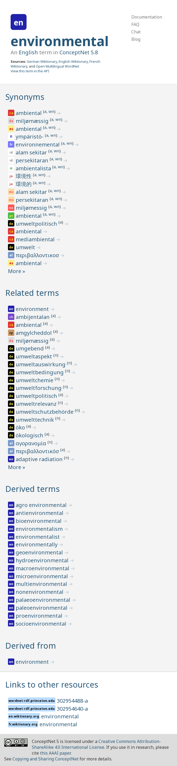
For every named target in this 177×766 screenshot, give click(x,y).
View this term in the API (30, 71)
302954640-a (72, 708)
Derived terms (32, 488)
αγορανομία (32, 443)
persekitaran (33, 160)
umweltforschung (39, 387)
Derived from (30, 645)
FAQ (135, 24)
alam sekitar (32, 152)
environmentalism (40, 528)
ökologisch (30, 435)
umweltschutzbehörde (45, 411)
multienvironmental (42, 583)
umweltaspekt (34, 356)
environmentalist (38, 536)
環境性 (24, 176)
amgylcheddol (34, 332)
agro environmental (42, 505)
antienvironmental (40, 512)
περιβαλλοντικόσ (38, 451)
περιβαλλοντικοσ (38, 255)
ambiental (29, 113)
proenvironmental (40, 615)
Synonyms (24, 96)
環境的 (24, 184)
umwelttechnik (35, 419)
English (28, 52)
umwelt (26, 247)
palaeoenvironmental (44, 599)
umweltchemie (35, 380)
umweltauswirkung (41, 364)
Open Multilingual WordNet (57, 66)
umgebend (30, 348)
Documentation (146, 17)
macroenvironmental (43, 568)
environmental (60, 41)
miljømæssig (33, 120)
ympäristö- (30, 136)
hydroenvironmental (43, 560)
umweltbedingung (40, 372)
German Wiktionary (42, 61)
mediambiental (36, 239)
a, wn (49, 111)
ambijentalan (33, 316)
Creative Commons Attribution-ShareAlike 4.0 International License (96, 744)
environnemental (38, 144)
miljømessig (32, 207)
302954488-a (72, 700)
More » (16, 271)
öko (21, 427)
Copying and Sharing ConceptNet (45, 759)
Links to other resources (51, 684)
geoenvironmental (40, 552)
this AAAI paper (55, 753)
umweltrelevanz (37, 403)
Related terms (32, 292)
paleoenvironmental (42, 607)
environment (33, 309)
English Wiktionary (73, 61)
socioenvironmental (42, 623)
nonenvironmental (40, 591)
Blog (135, 39)
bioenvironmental (39, 520)
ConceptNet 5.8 (78, 52)
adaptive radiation (40, 459)
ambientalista (34, 168)
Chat (136, 32)
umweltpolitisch (37, 223)
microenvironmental (42, 576)
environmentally (37, 544)
